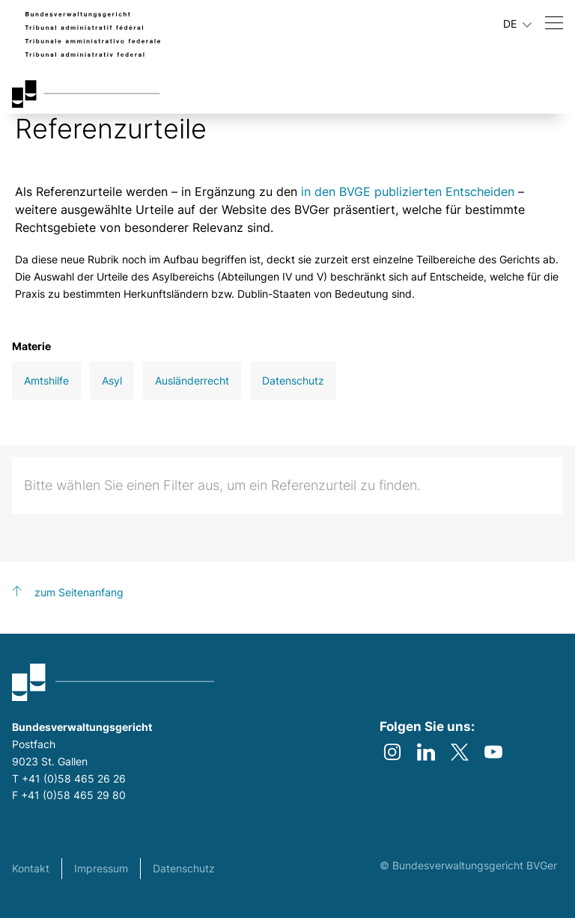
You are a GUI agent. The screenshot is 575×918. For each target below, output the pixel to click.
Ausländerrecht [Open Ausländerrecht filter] (192, 380)
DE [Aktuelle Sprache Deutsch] (517, 24)
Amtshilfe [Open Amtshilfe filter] (46, 380)
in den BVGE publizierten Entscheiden (407, 191)
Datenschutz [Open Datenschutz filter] (293, 380)
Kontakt (30, 868)
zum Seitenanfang (79, 592)
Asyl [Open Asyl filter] (112, 380)
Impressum (101, 868)
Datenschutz (184, 868)
